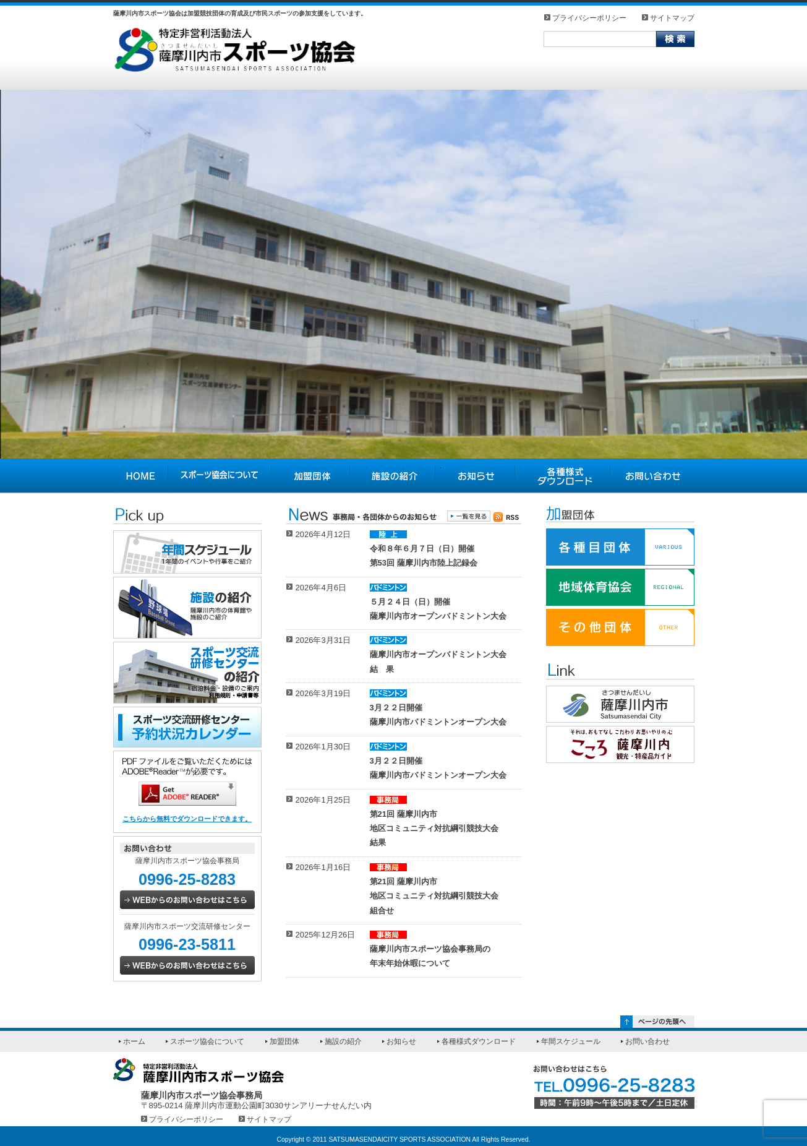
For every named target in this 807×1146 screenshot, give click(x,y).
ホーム (134, 1041)
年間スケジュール (570, 1041)
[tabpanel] (403, 274)
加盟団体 (310, 476)
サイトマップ (672, 18)
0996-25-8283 (187, 879)
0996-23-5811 (187, 944)
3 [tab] (404, 468)
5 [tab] (441, 468)
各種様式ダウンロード (562, 476)
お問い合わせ (652, 476)
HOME (140, 476)
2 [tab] (385, 468)
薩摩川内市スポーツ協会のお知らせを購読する (507, 517)
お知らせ (475, 476)
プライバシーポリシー (589, 18)
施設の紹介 (392, 476)
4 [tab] (422, 468)
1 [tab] (367, 468)
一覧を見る (468, 516)
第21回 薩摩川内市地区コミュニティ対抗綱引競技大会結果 (434, 828)
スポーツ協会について (219, 476)
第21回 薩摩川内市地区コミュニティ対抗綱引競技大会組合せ (434, 896)
